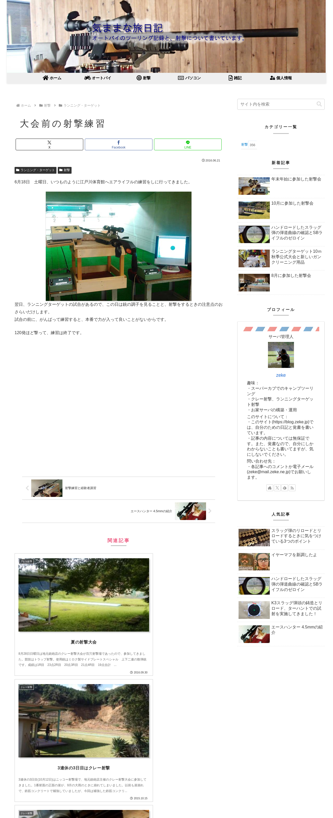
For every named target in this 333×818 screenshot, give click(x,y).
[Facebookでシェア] (118, 144)
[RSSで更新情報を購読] (292, 487)
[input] (281, 104)
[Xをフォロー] (277, 487)
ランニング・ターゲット (35, 170)
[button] (319, 104)
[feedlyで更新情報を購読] (284, 487)
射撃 (64, 170)
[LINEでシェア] (188, 144)
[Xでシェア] (49, 144)
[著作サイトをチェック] (269, 487)
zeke (281, 375)
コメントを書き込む (119, 775)
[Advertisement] (119, 408)
